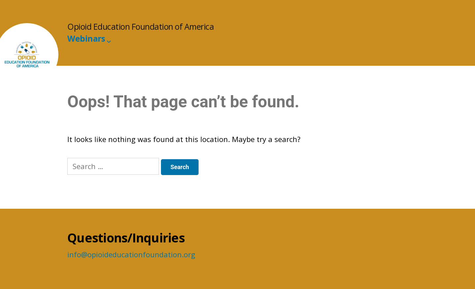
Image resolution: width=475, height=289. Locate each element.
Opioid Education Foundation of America (140, 26)
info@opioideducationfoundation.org (131, 254)
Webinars (86, 38)
